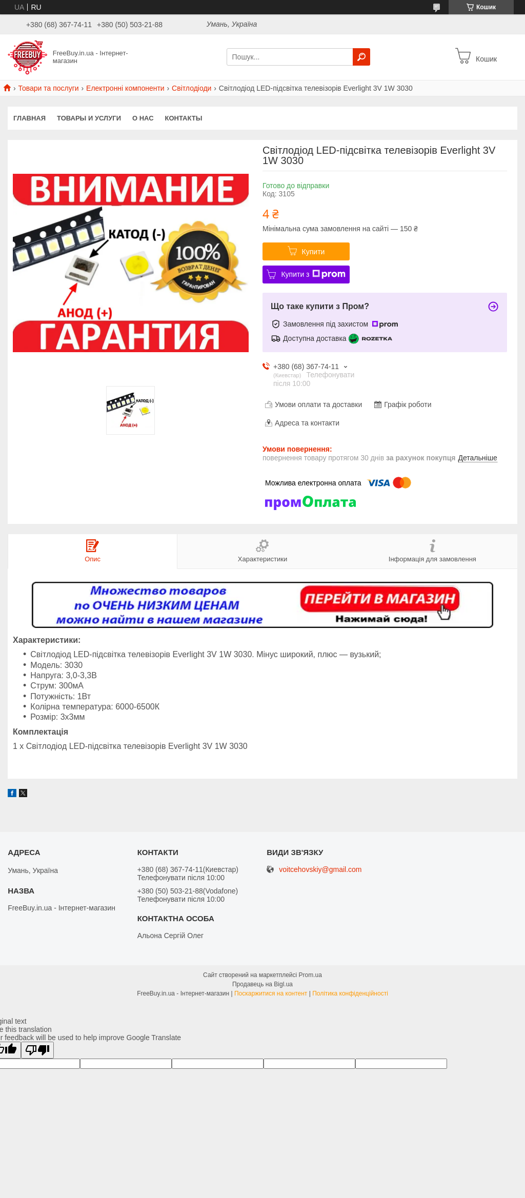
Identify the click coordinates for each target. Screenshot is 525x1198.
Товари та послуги (48, 88)
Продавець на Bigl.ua (262, 984)
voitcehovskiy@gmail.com (320, 870)
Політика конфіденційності (350, 993)
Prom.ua (310, 975)
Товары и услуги (89, 118)
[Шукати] (361, 57)
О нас (143, 118)
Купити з (313, 274)
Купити (313, 252)
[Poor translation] (37, 1050)
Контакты (184, 118)
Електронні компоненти (125, 88)
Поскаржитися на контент (270, 993)
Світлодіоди (191, 88)
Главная (29, 118)
